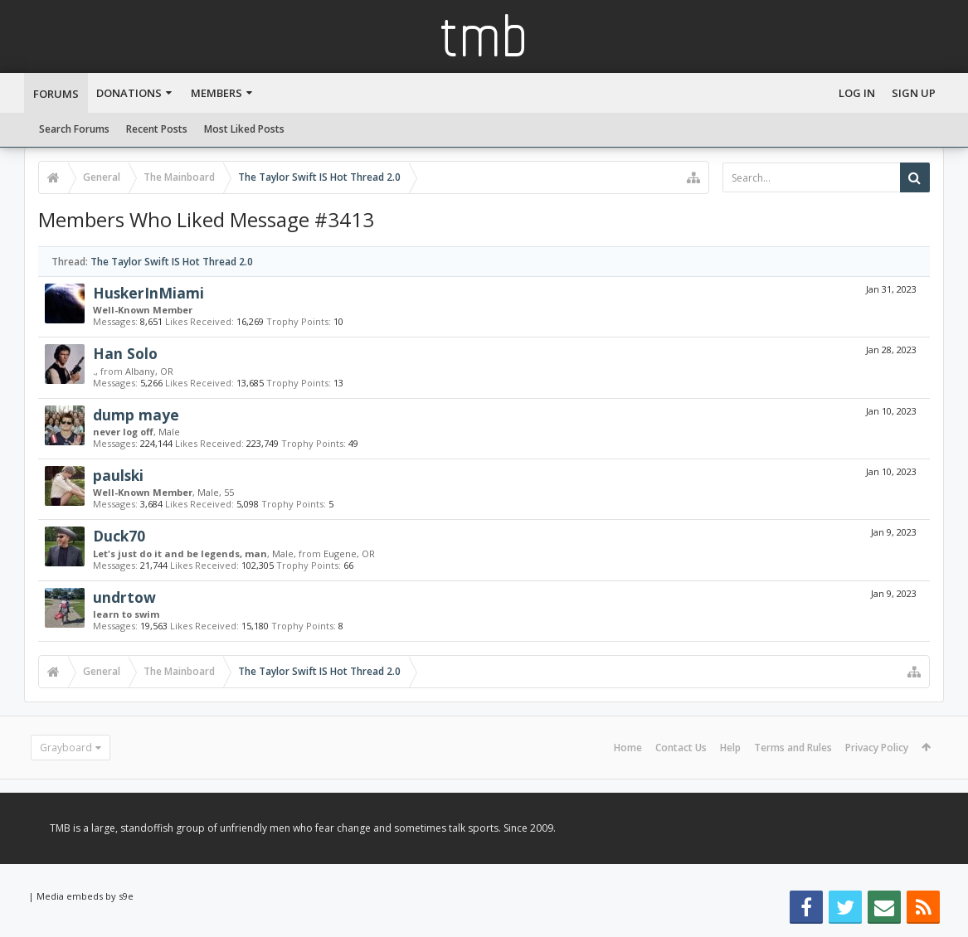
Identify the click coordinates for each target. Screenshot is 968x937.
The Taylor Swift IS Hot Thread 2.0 (171, 262)
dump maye (136, 415)
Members (216, 92)
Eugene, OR (349, 553)
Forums (56, 93)
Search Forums (74, 129)
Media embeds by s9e (85, 896)
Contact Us (681, 747)
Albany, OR (149, 371)
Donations (129, 92)
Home (628, 747)
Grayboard (66, 747)
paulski (118, 475)
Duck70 (119, 536)
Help (730, 747)
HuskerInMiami (148, 293)
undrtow (124, 597)
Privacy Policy (876, 747)
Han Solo (125, 353)
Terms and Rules (793, 747)
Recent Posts (156, 129)
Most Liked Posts (244, 129)
